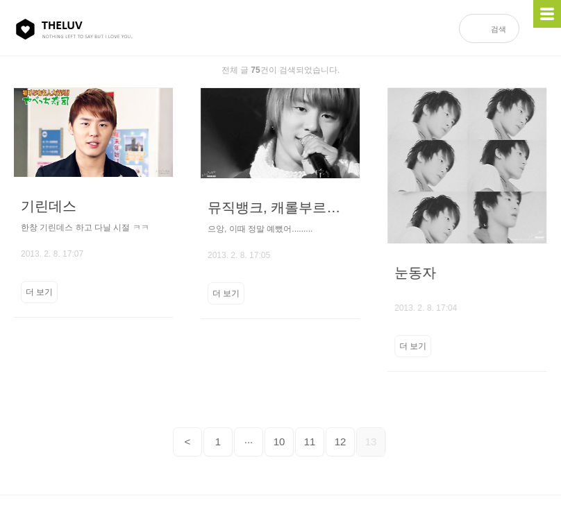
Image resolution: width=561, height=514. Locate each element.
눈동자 (413, 272)
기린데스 (48, 206)
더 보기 (39, 292)
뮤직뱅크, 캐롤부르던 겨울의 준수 (279, 207)
